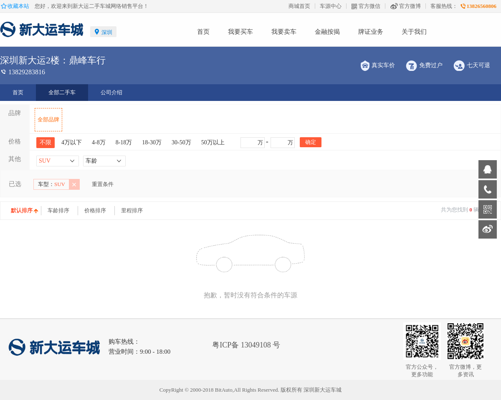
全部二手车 (62, 92)
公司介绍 (111, 92)
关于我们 (414, 31)
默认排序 (22, 210)
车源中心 (331, 6)
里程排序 (132, 210)
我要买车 (240, 31)
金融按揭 (327, 31)
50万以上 (213, 142)
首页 (203, 31)
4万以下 (71, 142)
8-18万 (124, 142)
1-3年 (94, 199)
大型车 (91, 199)
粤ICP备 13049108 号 (246, 345)
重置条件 (103, 184)
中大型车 (52, 199)
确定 (310, 142)
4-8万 (99, 142)
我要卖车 (283, 31)
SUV (51, 184)
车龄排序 (58, 210)
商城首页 (299, 6)
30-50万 (181, 142)
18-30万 (152, 142)
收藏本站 (19, 6)
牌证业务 (370, 31)
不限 (45, 142)
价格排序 (95, 210)
